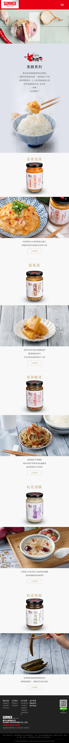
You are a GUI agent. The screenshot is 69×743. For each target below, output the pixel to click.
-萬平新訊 (6, 708)
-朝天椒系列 (24, 703)
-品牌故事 (15, 705)
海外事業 (33, 701)
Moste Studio (50, 741)
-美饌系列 (24, 708)
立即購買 (34, 251)
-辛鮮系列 (24, 710)
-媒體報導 (6, 703)
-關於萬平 (15, 703)
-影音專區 (6, 705)
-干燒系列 (24, 705)
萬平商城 (33, 706)
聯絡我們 (33, 703)
